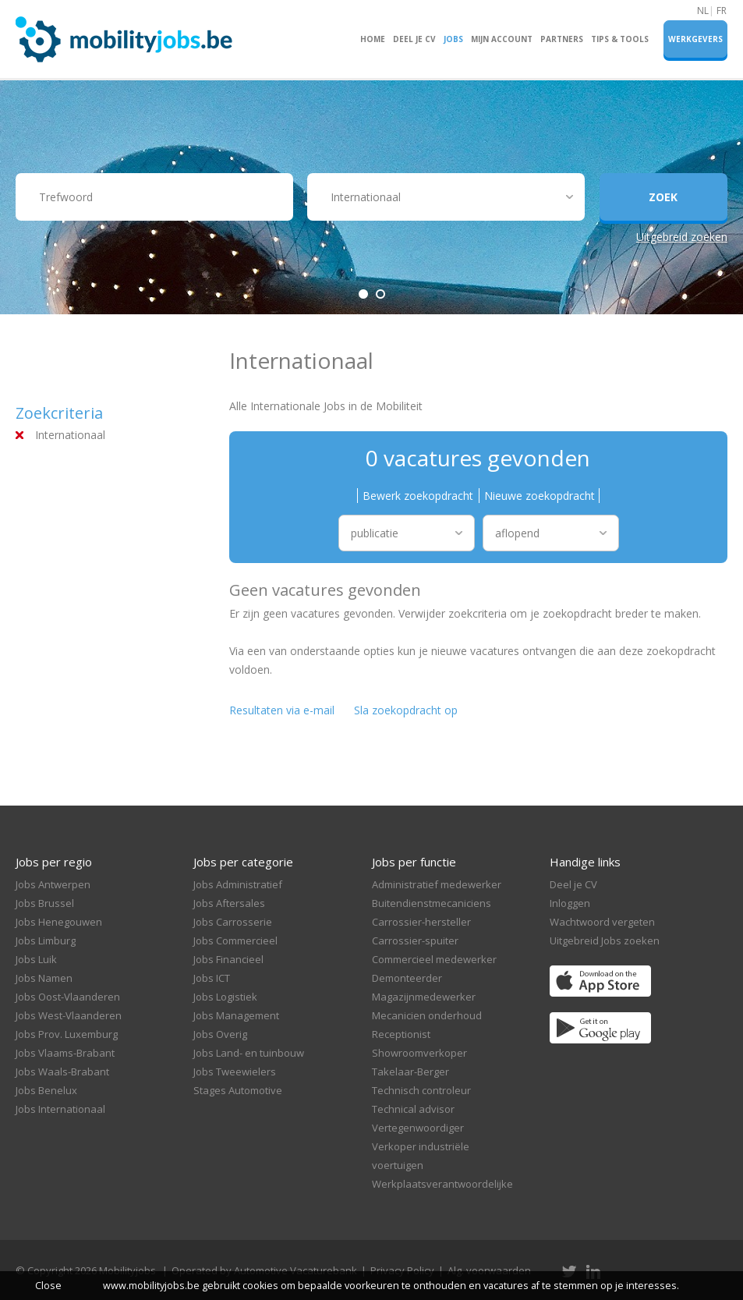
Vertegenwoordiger (418, 1128)
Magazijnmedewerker (424, 997)
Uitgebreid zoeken (681, 236)
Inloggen (570, 903)
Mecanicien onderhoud (427, 1015)
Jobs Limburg (46, 940)
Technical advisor (413, 1109)
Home (372, 39)
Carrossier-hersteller (421, 922)
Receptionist (401, 1034)
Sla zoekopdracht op (406, 710)
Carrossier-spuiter (415, 940)
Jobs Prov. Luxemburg (67, 1034)
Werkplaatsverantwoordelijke (442, 1184)
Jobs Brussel (45, 903)
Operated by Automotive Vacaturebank (264, 1270)
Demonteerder (407, 978)
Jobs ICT (211, 978)
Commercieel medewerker (434, 959)
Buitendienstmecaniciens (431, 903)
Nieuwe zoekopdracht (539, 495)
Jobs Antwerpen (53, 884)
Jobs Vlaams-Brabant (65, 1053)
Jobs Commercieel (235, 940)
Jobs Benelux (46, 1090)
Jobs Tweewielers (234, 1071)
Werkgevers (695, 39)
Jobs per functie (414, 862)
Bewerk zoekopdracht (418, 495)
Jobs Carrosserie (232, 922)
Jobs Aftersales (229, 903)
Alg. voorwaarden (489, 1270)
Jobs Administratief (237, 884)
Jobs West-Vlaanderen (69, 1015)
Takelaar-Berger (410, 1071)
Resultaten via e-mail (281, 710)
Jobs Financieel (228, 959)
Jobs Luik (36, 959)
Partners (561, 39)
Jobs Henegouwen (59, 922)
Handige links (585, 862)
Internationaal (70, 434)
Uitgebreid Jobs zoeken (605, 940)
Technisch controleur (421, 1090)
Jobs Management (236, 1015)
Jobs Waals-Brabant (62, 1071)
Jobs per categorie (243, 862)
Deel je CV (414, 39)
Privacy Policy (402, 1270)
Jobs (453, 39)
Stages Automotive (237, 1090)
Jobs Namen (44, 978)
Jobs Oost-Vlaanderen (68, 997)
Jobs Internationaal (60, 1109)
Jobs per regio (54, 862)
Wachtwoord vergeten (602, 922)
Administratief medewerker (436, 884)
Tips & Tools (620, 39)
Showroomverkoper (419, 1053)
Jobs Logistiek (225, 997)
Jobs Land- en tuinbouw (248, 1053)
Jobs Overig (220, 1034)
